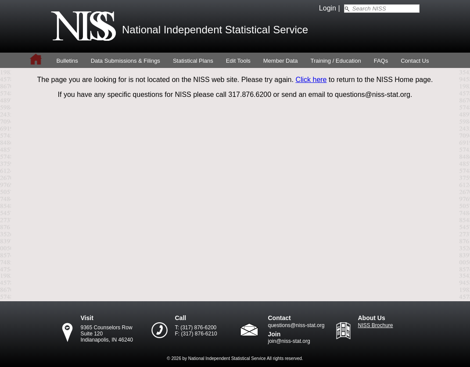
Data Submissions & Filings (125, 60)
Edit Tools (238, 60)
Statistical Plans (193, 60)
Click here (310, 79)
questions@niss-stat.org (296, 325)
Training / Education (336, 60)
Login (327, 8)
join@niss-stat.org (289, 341)
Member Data (280, 60)
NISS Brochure (375, 325)
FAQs (381, 60)
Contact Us (415, 60)
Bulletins (67, 60)
